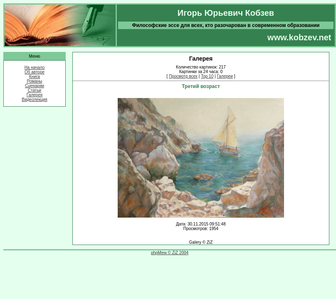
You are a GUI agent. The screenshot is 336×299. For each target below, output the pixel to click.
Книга (34, 76)
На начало (35, 67)
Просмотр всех (183, 76)
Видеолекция (34, 99)
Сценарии (34, 85)
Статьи (34, 90)
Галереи (225, 76)
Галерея (34, 95)
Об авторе (34, 72)
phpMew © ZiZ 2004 (169, 252)
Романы (34, 81)
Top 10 (207, 76)
